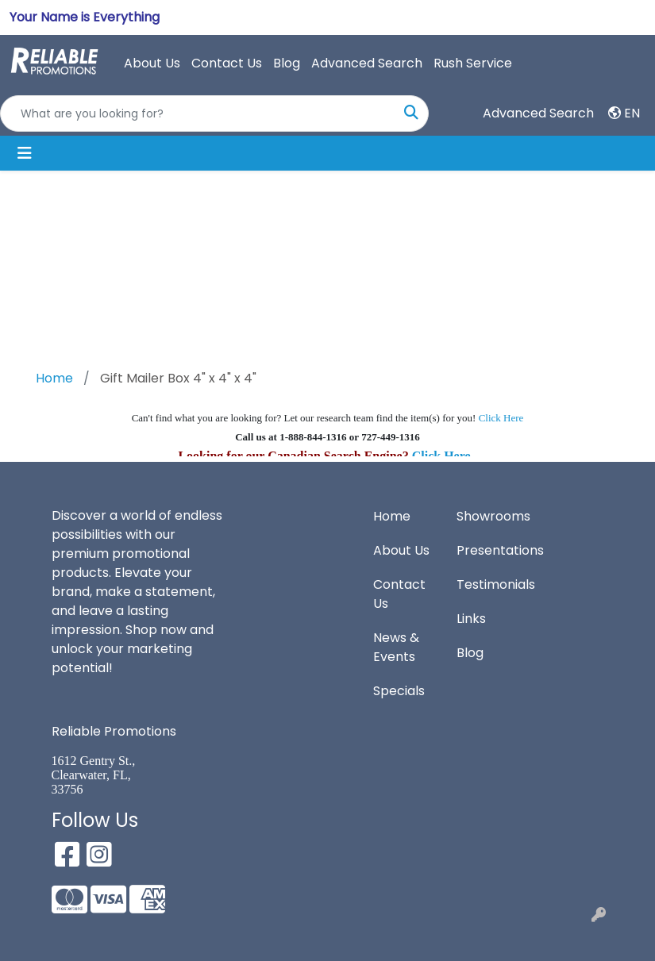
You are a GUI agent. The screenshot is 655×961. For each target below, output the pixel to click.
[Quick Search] (197, 113)
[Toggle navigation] (24, 153)
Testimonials (489, 584)
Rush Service (472, 63)
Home (391, 516)
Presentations (489, 550)
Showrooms (489, 516)
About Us (152, 63)
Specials (399, 691)
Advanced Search (366, 63)
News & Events (396, 647)
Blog (286, 63)
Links (471, 618)
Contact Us (226, 63)
